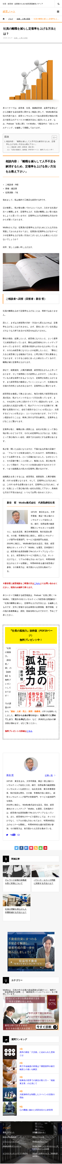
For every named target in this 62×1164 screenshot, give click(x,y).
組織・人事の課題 (21, 38)
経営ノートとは (38, 1137)
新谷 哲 (10, 775)
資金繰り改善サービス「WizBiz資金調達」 (45, 1154)
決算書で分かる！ (39, 1132)
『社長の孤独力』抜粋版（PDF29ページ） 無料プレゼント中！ (32, 150)
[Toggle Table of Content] (53, 137)
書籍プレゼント (9, 1132)
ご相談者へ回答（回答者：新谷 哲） (22, 147)
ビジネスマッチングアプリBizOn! (15, 1153)
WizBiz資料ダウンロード (12, 1146)
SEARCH (58, 3)
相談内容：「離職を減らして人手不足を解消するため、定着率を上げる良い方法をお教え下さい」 (30, 142)
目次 (6, 136)
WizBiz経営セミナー (40, 1142)
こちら (37, 583)
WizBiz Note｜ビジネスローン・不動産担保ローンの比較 (45, 1147)
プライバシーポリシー (11, 1142)
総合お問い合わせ (9, 1137)
